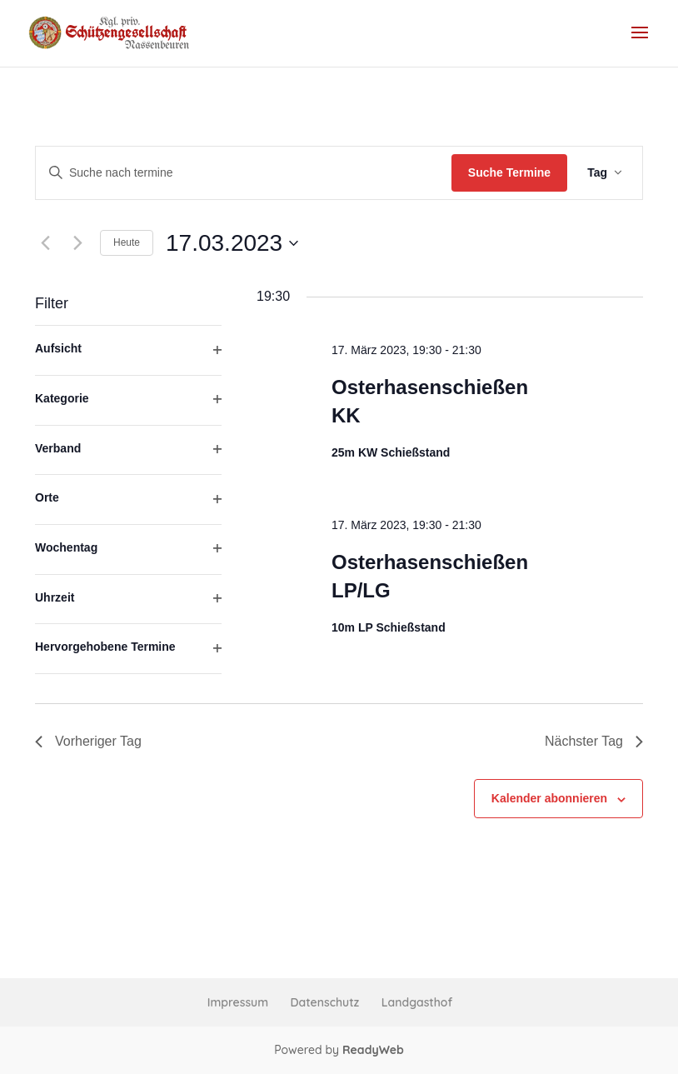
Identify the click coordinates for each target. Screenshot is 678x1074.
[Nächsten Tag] (77, 243)
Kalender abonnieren (549, 798)
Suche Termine (509, 172)
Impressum (237, 1002)
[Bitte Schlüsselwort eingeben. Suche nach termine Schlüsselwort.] (243, 173)
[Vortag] (45, 243)
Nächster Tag (594, 741)
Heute (126, 242)
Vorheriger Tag (88, 741)
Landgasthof (416, 1002)
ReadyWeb (373, 1049)
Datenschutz (325, 1002)
